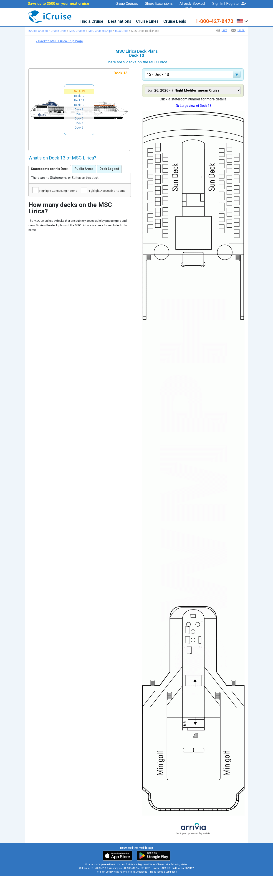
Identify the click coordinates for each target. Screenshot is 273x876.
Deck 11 (79, 100)
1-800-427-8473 (214, 21)
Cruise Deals (174, 21)
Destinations (119, 21)
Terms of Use (103, 872)
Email (241, 30)
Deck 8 (79, 114)
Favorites (195, 9)
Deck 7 (79, 118)
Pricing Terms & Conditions (163, 872)
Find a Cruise (91, 21)
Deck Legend (109, 169)
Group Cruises (127, 3)
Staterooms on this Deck (49, 169)
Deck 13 (79, 91)
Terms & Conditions (137, 872)
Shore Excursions (159, 3)
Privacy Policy (118, 872)
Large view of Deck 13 (195, 105)
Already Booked (192, 3)
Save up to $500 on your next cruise (58, 3)
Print (224, 30)
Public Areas (84, 169)
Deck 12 (79, 95)
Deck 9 (79, 109)
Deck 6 (79, 123)
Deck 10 (79, 105)
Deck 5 (79, 127)
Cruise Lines (147, 21)
